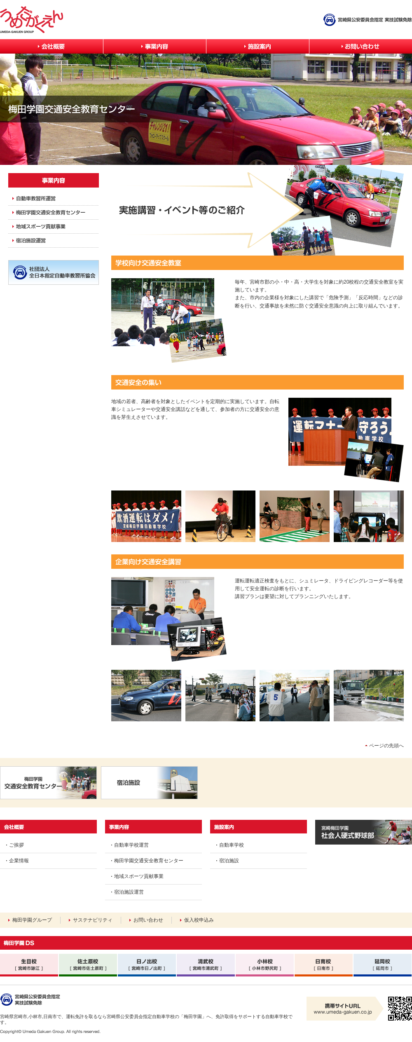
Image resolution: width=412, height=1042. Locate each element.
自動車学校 (231, 845)
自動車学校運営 (131, 845)
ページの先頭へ (386, 746)
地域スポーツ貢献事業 (139, 876)
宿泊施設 (229, 861)
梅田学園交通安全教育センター (148, 861)
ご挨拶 (16, 845)
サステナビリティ (92, 920)
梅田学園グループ (32, 920)
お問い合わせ (148, 920)
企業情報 (19, 861)
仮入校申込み (199, 920)
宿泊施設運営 (129, 892)
